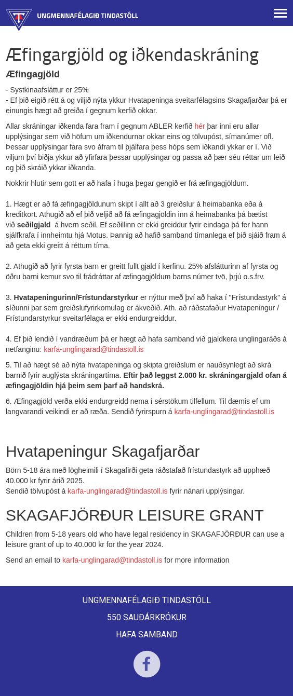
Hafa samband (147, 634)
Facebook (147, 671)
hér (199, 126)
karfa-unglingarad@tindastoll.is (93, 349)
